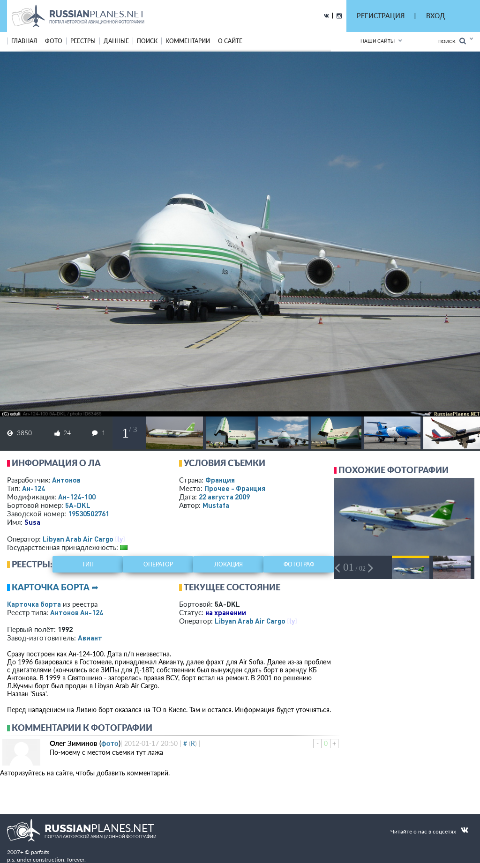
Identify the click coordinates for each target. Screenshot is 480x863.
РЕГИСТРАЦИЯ (381, 16)
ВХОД (435, 16)
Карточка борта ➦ (55, 587)
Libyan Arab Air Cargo (78, 539)
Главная (24, 41)
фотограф (299, 564)
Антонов (66, 480)
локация (228, 564)
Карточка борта (34, 604)
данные (116, 41)
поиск (147, 41)
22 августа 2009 (224, 496)
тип (88, 564)
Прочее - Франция (234, 488)
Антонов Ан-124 (76, 612)
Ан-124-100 (77, 496)
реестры (83, 41)
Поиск (452, 41)
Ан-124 (33, 488)
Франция (220, 480)
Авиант (90, 637)
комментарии (187, 41)
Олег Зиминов (74, 743)
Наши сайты (377, 41)
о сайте (230, 41)
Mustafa (215, 505)
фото (53, 41)
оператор (158, 564)
